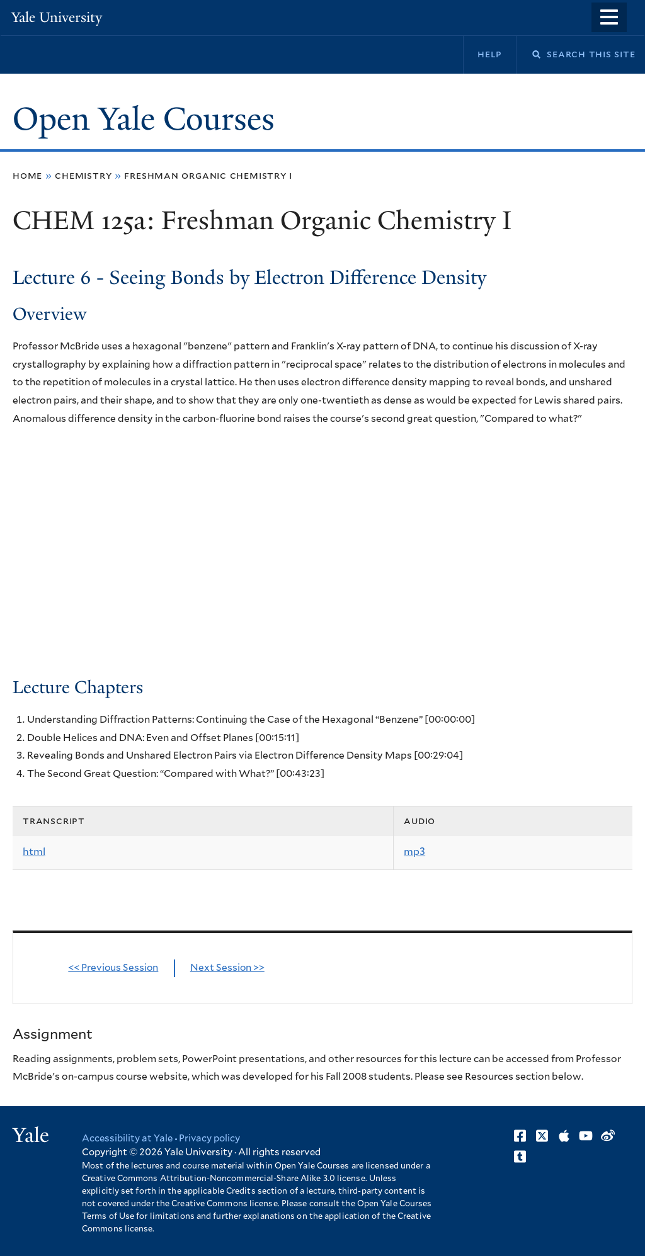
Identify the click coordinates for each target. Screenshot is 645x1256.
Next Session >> (227, 968)
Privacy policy (209, 1138)
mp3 (414, 852)
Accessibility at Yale (127, 1138)
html (34, 852)
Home (27, 176)
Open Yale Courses (144, 119)
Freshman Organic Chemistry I (208, 176)
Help (489, 54)
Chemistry (83, 176)
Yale (31, 1135)
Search (528, 54)
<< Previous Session (113, 968)
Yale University (56, 17)
